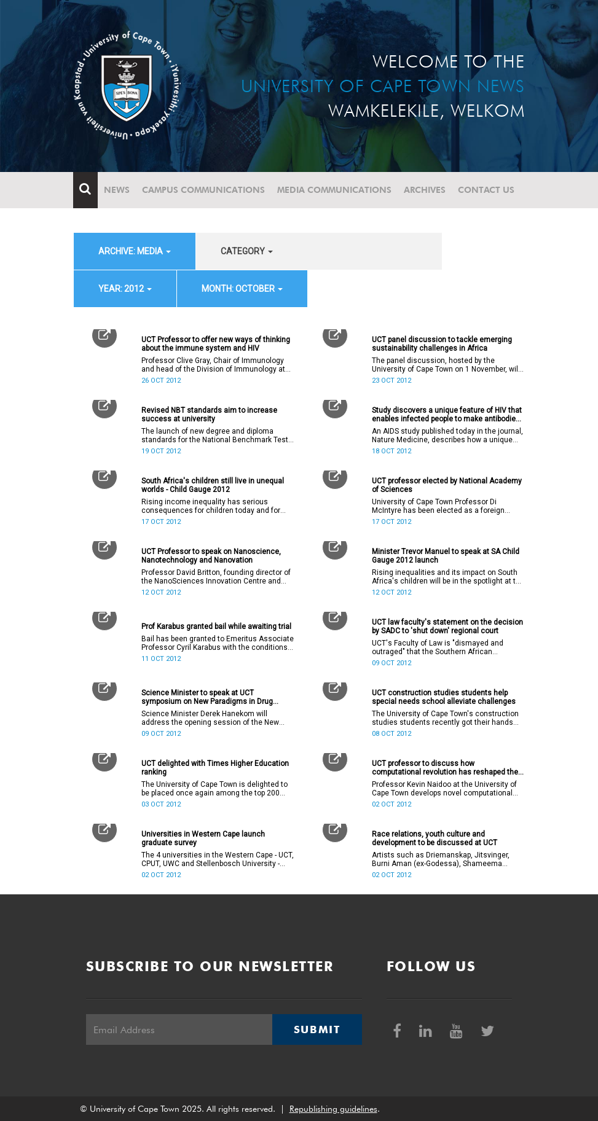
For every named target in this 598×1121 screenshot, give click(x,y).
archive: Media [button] (134, 251)
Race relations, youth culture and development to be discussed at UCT (434, 838)
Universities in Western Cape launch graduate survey (203, 838)
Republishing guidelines (333, 1109)
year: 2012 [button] (125, 289)
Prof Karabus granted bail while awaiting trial (216, 626)
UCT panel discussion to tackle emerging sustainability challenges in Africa (442, 344)
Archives (425, 190)
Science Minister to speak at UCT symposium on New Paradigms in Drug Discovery (207, 697)
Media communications (335, 190)
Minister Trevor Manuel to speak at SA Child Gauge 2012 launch (445, 555)
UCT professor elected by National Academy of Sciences (447, 485)
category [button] (247, 251)
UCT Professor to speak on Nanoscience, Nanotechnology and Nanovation (211, 555)
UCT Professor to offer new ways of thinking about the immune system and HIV (215, 344)
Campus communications (204, 190)
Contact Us (486, 190)
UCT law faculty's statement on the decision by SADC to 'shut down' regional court (447, 626)
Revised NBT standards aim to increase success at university (209, 414)
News (117, 190)
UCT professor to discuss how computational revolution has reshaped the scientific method (445, 767)
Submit (317, 1029)
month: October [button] (242, 289)
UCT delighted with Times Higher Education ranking (215, 767)
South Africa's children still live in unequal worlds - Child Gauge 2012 (212, 485)
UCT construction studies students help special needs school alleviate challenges (444, 697)
